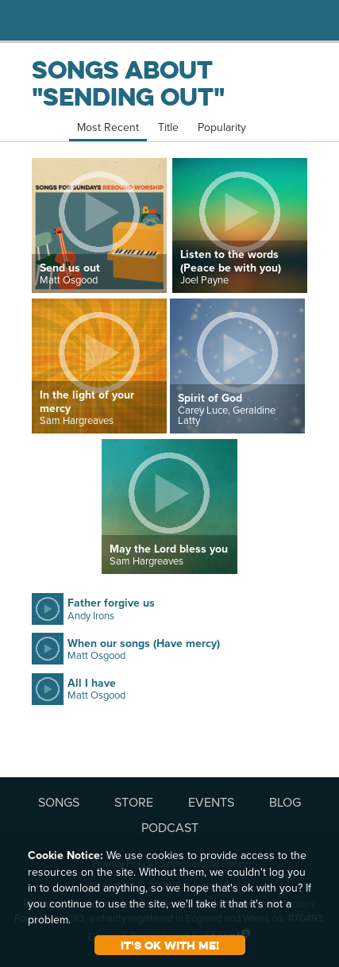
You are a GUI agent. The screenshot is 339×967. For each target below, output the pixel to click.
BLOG (285, 802)
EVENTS (211, 802)
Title (168, 127)
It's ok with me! (170, 945)
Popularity (222, 127)
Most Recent (108, 127)
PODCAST (169, 827)
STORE (133, 802)
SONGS (58, 802)
